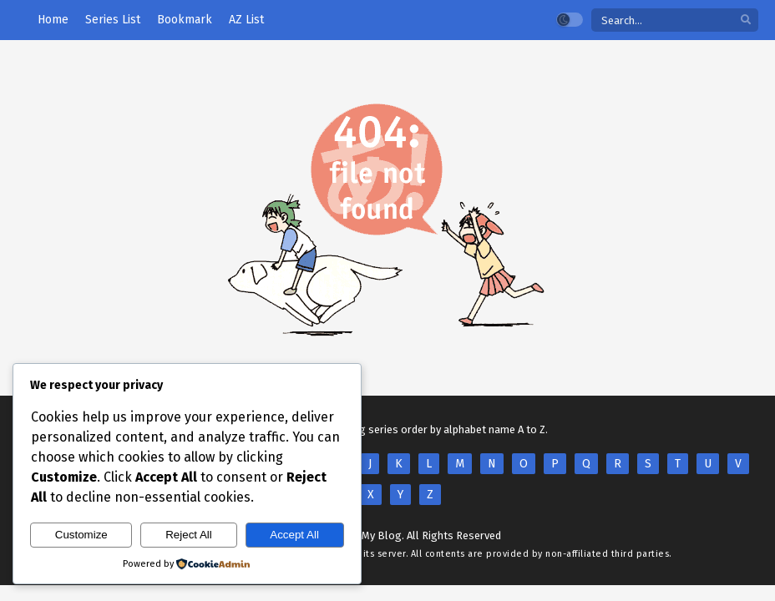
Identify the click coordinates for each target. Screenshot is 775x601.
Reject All (188, 534)
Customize (81, 534)
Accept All (294, 534)
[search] (746, 20)
